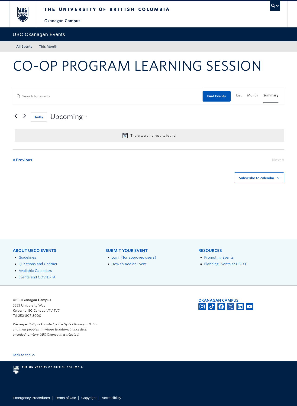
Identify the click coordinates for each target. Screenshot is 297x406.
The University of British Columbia (22, 14)
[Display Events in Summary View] (270, 95)
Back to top (24, 355)
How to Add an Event (129, 264)
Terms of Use (65, 398)
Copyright (88, 398)
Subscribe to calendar (256, 178)
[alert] (149, 135)
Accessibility (111, 398)
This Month (48, 46)
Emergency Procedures (31, 398)
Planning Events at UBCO (225, 264)
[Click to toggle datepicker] (68, 117)
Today (39, 117)
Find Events (216, 96)
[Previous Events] (15, 116)
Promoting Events (219, 257)
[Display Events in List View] (239, 95)
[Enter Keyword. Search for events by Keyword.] (108, 96)
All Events (24, 46)
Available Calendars (35, 271)
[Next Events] (24, 116)
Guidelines (27, 257)
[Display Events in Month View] (252, 95)
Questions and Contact (38, 264)
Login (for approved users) (133, 257)
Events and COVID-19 (37, 277)
